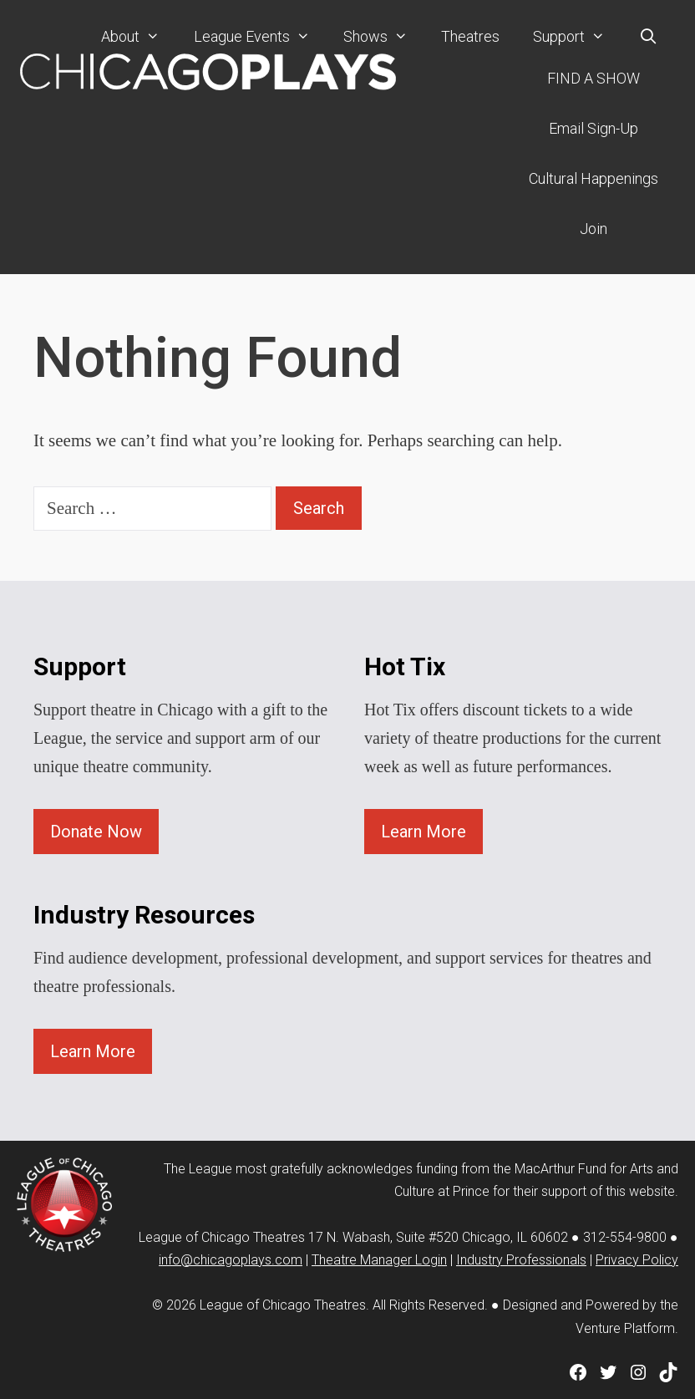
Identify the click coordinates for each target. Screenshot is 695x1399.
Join (593, 228)
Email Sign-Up (593, 128)
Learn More (423, 832)
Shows (383, 36)
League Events (260, 36)
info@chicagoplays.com (230, 1260)
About (138, 36)
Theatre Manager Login (379, 1260)
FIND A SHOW (593, 78)
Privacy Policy (637, 1260)
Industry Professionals (521, 1260)
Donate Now (96, 832)
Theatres (470, 36)
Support (577, 36)
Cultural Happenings (593, 178)
